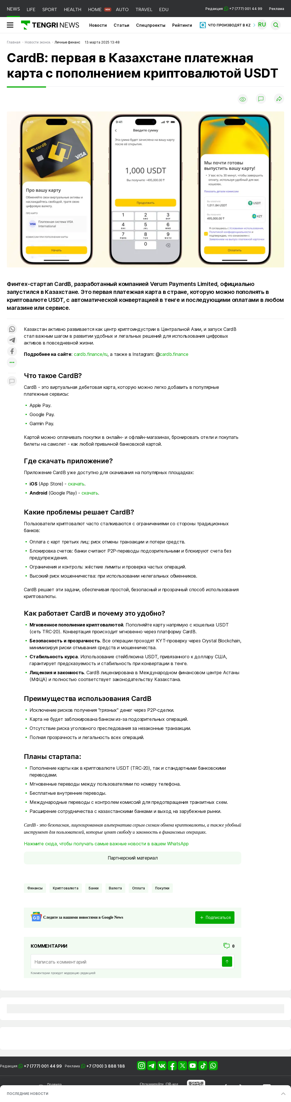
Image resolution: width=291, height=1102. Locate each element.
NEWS (13, 9)
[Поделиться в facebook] (12, 351)
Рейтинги (182, 25)
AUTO (122, 9)
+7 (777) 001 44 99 (43, 1066)
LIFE (31, 9)
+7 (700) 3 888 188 (105, 1066)
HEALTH (72, 9)
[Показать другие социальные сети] (12, 362)
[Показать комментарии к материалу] (12, 381)
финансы (35, 888)
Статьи (121, 25)
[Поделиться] (279, 99)
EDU (164, 9)
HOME (95, 9)
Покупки (162, 888)
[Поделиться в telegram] (12, 340)
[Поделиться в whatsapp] (12, 329)
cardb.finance (174, 354)
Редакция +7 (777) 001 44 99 (233, 9)
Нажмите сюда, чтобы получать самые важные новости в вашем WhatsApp (106, 843)
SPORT (49, 9)
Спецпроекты (150, 25)
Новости (98, 25)
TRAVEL (144, 9)
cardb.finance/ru (90, 354)
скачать (76, 484)
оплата (138, 888)
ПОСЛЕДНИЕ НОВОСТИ (27, 1093)
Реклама (276, 9)
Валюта (115, 888)
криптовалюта (65, 888)
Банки (94, 888)
